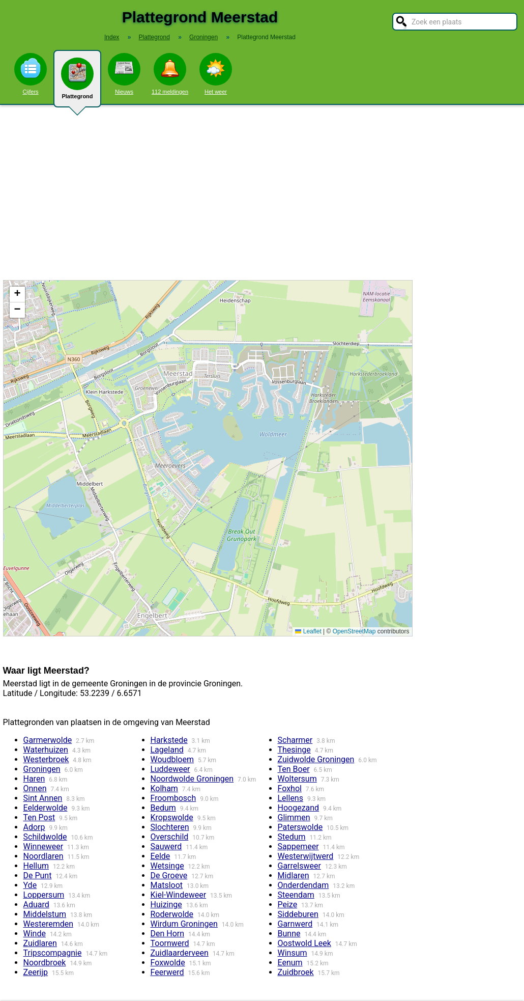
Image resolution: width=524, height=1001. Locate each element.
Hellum (36, 866)
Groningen (42, 769)
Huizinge (166, 904)
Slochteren (170, 827)
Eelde (160, 856)
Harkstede (169, 740)
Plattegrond (77, 82)
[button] (17, 294)
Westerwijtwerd (306, 856)
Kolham (164, 788)
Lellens (290, 798)
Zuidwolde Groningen (316, 759)
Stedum (292, 837)
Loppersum (44, 895)
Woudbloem (172, 759)
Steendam (296, 895)
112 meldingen (170, 74)
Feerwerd (167, 972)
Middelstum (45, 914)
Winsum (292, 953)
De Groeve (169, 875)
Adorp (34, 827)
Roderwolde (172, 914)
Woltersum (297, 779)
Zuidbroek (296, 972)
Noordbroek (44, 962)
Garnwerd (295, 924)
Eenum (290, 962)
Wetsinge (167, 866)
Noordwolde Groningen (192, 779)
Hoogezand (298, 808)
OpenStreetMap (354, 631)
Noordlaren (43, 856)
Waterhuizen (45, 750)
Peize (288, 904)
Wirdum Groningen (184, 924)
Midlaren (293, 875)
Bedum (163, 808)
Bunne (289, 933)
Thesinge (294, 750)
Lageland (167, 750)
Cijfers (30, 74)
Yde (30, 885)
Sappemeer (298, 846)
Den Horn (168, 933)
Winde (34, 933)
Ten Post (39, 817)
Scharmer (295, 740)
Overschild (170, 837)
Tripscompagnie (52, 953)
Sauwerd (166, 846)
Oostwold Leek (304, 943)
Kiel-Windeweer (179, 895)
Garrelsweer (299, 866)
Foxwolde (168, 962)
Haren (34, 779)
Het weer (215, 74)
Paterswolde (300, 827)
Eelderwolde (45, 808)
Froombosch (173, 798)
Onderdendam (303, 885)
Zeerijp (35, 972)
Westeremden (48, 924)
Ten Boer (294, 769)
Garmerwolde (47, 740)
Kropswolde (172, 817)
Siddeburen (298, 914)
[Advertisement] (262, 192)
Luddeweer (170, 769)
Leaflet (308, 631)
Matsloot (167, 885)
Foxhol (290, 788)
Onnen (35, 788)
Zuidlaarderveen (180, 953)
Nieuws (124, 74)
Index (111, 37)
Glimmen (294, 817)
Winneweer (43, 846)
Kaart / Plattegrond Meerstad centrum (207, 458)
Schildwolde (45, 837)
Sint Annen (43, 798)
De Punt (37, 875)
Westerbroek (46, 759)
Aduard (36, 904)
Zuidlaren (40, 943)
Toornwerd (170, 943)
